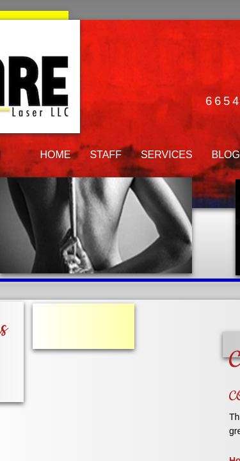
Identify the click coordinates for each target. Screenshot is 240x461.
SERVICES (167, 154)
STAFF (105, 154)
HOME (55, 154)
